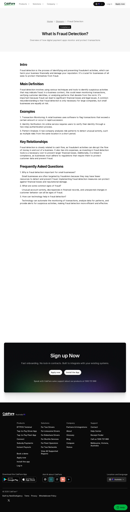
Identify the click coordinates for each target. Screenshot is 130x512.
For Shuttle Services (50, 439)
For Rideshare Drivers (50, 435)
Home (50, 21)
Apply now (21, 458)
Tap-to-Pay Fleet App (26, 435)
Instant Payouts (24, 447)
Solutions (45, 423)
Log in (19, 466)
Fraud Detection (75, 21)
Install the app (23, 462)
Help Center (96, 431)
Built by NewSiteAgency (13, 496)
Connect (20, 439)
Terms (26, 496)
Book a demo (22, 454)
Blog (68, 439)
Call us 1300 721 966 (100, 439)
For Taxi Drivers (48, 427)
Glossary (60, 21)
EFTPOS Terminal (24, 427)
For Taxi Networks (49, 447)
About (69, 431)
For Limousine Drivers (50, 431)
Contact (94, 427)
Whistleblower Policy (47, 496)
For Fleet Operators (49, 443)
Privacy (34, 496)
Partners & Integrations (76, 427)
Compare (70, 443)
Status (69, 447)
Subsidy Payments (25, 443)
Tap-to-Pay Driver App (27, 431)
